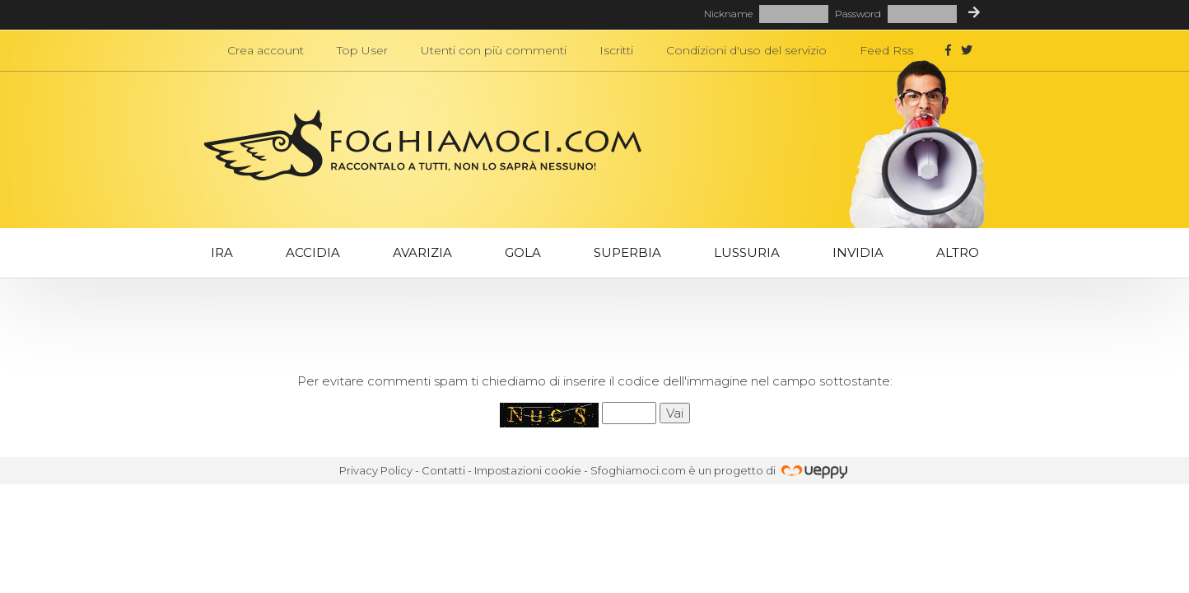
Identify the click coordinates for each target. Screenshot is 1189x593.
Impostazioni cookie (527, 470)
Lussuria (747, 252)
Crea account (265, 50)
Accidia (313, 252)
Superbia (627, 252)
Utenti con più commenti (494, 50)
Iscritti (616, 50)
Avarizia (422, 252)
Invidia (858, 252)
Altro (957, 252)
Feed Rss (886, 50)
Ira (222, 252)
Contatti (443, 470)
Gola (523, 252)
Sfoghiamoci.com (638, 470)
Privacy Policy (376, 470)
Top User (362, 50)
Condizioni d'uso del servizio (746, 50)
